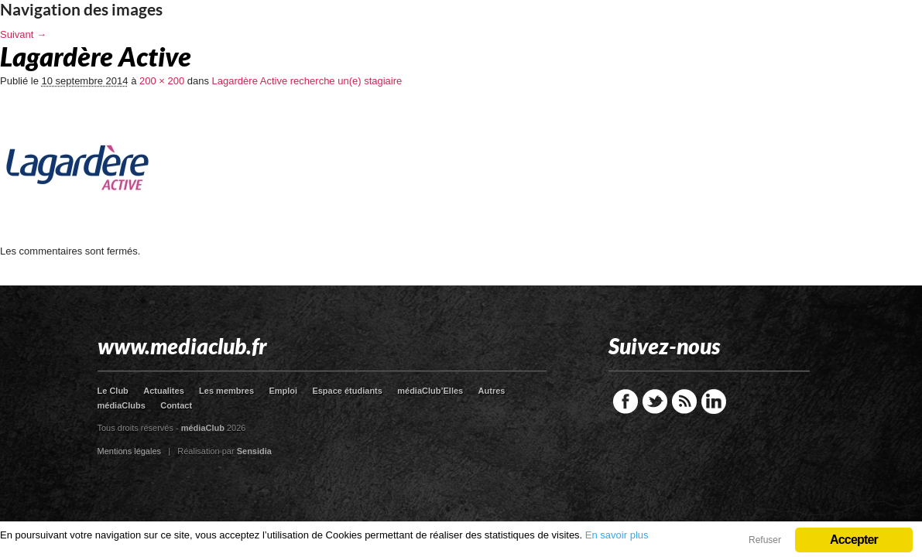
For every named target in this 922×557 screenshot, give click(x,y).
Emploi (283, 390)
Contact (176, 405)
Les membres (226, 390)
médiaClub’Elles (430, 390)
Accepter (854, 539)
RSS (684, 401)
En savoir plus (617, 535)
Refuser (765, 540)
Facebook (625, 401)
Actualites (163, 390)
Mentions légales (130, 451)
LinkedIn (713, 401)
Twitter (655, 401)
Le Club (113, 390)
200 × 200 (161, 81)
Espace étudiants (347, 390)
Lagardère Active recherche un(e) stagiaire (307, 81)
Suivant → (23, 34)
